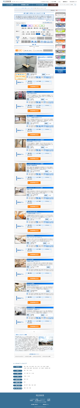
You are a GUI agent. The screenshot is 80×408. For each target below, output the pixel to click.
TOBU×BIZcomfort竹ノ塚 (32, 211)
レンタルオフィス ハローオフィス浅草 (35, 187)
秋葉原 (47, 366)
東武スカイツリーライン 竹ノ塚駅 (36, 218)
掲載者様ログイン (46, 404)
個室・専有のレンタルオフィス (24, 38)
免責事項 (48, 400)
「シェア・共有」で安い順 (38, 50)
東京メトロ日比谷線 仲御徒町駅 (35, 170)
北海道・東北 (24, 28)
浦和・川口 (28, 373)
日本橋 (25, 368)
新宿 (24, 366)
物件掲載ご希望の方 (34, 404)
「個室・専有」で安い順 (27, 50)
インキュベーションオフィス (19, 356)
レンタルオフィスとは (44, 1)
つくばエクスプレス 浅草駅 (35, 266)
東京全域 (17, 366)
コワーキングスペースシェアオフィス (32, 38)
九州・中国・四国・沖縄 (44, 28)
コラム (59, 1)
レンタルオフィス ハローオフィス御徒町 (35, 163)
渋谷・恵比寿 (31, 366)
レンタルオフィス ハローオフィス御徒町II (35, 139)
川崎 (27, 370)
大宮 (24, 373)
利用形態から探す (25, 4)
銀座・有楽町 (29, 368)
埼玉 (36, 25)
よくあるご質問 (53, 1)
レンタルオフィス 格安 (28, 356)
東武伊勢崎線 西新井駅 (34, 290)
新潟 (24, 382)
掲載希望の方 (65, 1)
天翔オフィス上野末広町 (32, 115)
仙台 (27, 379)
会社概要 (48, 399)
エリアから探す (10, 4)
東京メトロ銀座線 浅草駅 (34, 194)
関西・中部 (36, 28)
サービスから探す (40, 4)
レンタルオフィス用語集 (34, 399)
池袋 (27, 366)
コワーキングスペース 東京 (46, 356)
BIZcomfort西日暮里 (31, 307)
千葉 (42, 25)
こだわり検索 (53, 4)
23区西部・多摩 (47, 368)
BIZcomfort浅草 (30, 259)
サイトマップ (42, 399)
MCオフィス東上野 (30, 91)
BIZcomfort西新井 (30, 283)
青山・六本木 (37, 366)
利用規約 (31, 400)
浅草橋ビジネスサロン (21, 54)
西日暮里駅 (32, 314)
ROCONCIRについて (73, 1)
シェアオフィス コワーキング (37, 356)
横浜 (24, 370)
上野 (39, 368)
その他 (30, 370)
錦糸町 (42, 368)
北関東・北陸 (30, 28)
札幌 (24, 379)
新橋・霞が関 (35, 368)
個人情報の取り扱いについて (40, 400)
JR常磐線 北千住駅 (33, 242)
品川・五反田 (43, 366)
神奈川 (30, 25)
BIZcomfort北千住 (30, 235)
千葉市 (25, 376)
